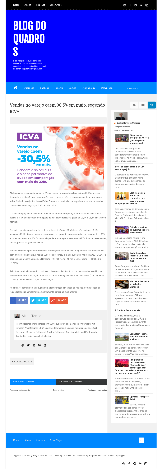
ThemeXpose (70, 455)
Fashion (45, 87)
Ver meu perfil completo (124, 130)
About (27, 4)
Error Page (56, 4)
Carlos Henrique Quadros (128, 123)
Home (16, 4)
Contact (40, 4)
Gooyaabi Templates (97, 455)
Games (72, 87)
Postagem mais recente (20, 390)
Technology (88, 87)
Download (106, 87)
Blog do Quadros (29, 39)
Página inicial (59, 390)
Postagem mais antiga (97, 390)
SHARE (18, 300)
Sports (59, 87)
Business (29, 87)
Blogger (122, 455)
